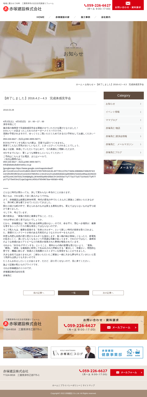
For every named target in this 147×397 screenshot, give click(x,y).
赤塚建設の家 (62, 17)
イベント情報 (113, 112)
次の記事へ (108, 293)
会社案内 (106, 17)
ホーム (40, 17)
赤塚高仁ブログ (114, 152)
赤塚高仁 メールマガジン (119, 144)
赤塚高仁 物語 (113, 128)
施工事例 (85, 17)
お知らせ (110, 104)
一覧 (73, 293)
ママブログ (111, 120)
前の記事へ (38, 293)
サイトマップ (89, 385)
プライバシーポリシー (70, 385)
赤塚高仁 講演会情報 (116, 136)
